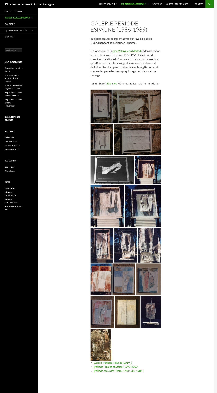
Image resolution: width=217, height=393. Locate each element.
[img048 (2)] (137, 139)
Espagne (112, 83)
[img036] (125, 245)
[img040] (151, 312)
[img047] (123, 279)
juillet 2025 (10, 137)
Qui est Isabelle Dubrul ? (133, 4)
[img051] (127, 312)
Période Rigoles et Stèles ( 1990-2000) (116, 366)
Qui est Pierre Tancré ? (177, 4)
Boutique (157, 4)
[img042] (107, 206)
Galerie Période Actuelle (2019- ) (113, 362)
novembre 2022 (12, 149)
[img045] (112, 170)
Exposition (10, 167)
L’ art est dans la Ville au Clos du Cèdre (11, 78)
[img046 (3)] (148, 279)
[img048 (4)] (136, 106)
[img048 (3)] (102, 139)
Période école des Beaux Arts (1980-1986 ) (119, 370)
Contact (199, 4)
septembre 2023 (12, 145)
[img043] (148, 170)
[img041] (143, 206)
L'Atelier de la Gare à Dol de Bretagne (29, 4)
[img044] (101, 279)
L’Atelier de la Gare (107, 4)
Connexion (10, 188)
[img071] (101, 345)
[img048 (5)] (101, 106)
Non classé (10, 171)
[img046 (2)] (102, 312)
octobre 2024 (11, 141)
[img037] (102, 245)
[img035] (149, 245)
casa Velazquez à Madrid (126, 50)
